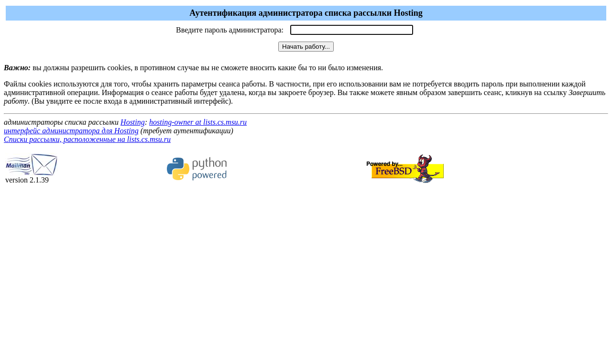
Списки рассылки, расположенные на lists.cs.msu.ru (87, 139)
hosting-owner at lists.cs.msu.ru (198, 122)
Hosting (132, 122)
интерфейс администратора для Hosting (71, 131)
